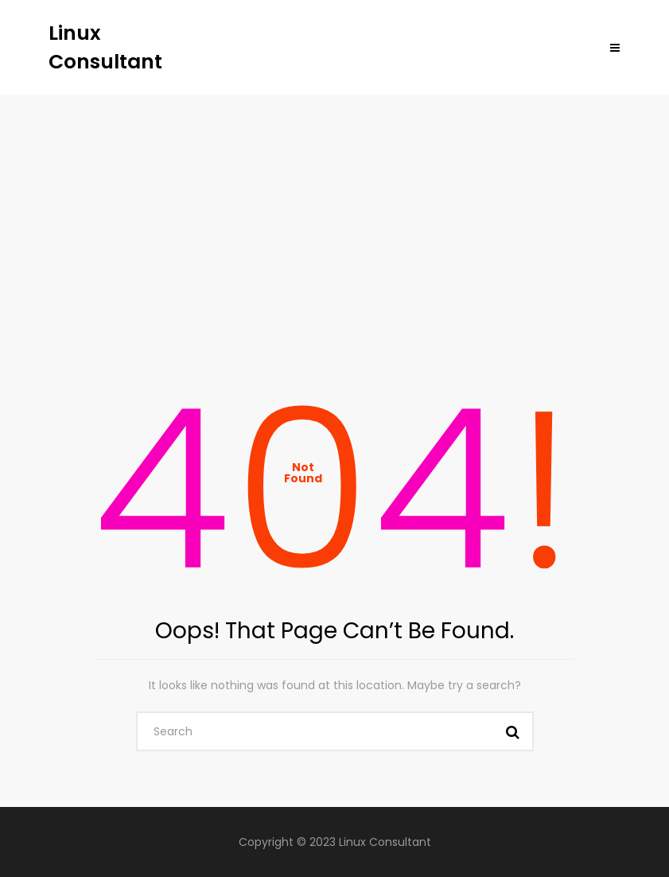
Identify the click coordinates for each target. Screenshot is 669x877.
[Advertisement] (334, 214)
